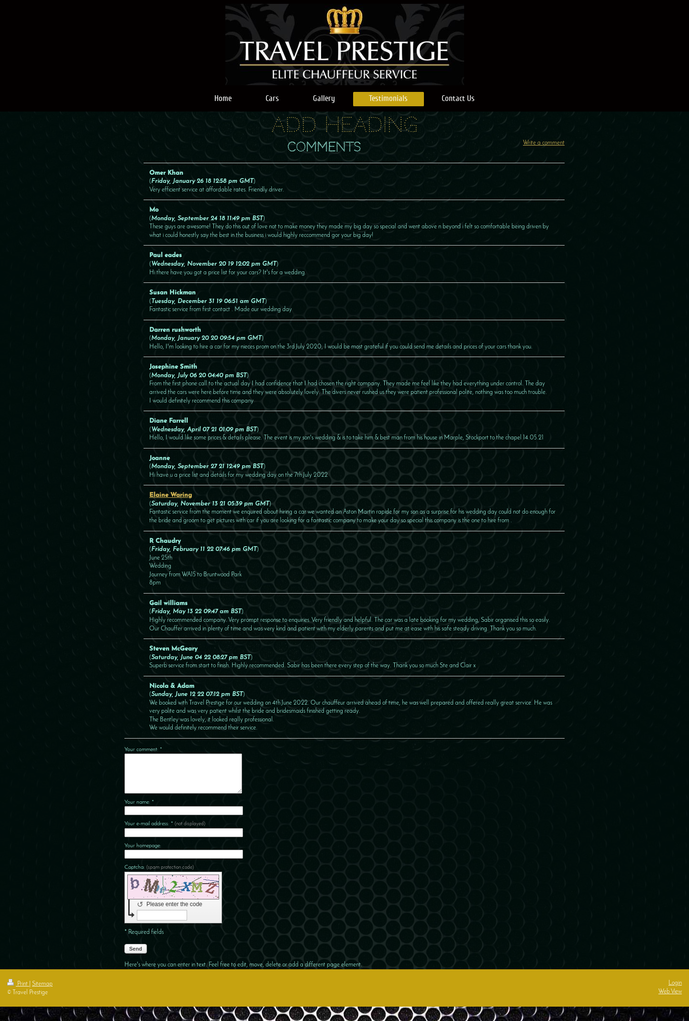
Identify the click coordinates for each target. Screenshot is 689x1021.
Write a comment (544, 143)
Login (675, 983)
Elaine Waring (170, 495)
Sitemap (42, 984)
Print (18, 984)
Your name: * (139, 802)
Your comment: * (143, 749)
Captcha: (159, 867)
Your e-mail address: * (164, 824)
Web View (670, 991)
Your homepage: (142, 846)
